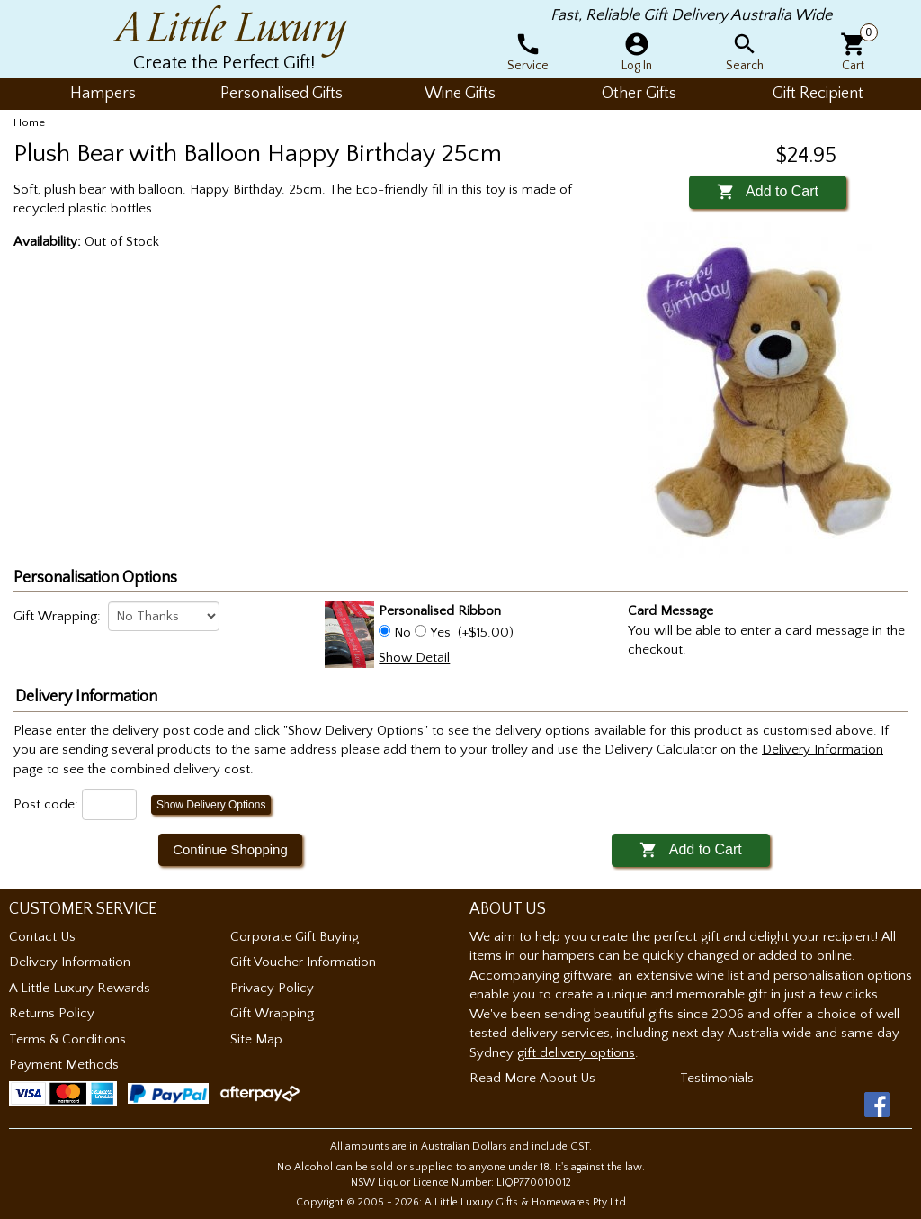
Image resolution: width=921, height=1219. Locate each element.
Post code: (45, 804)
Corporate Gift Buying (294, 936)
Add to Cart (767, 191)
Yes (440, 632)
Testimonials (717, 1078)
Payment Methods (64, 1064)
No (402, 632)
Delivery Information (69, 962)
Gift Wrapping (272, 1013)
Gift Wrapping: (57, 616)
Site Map (256, 1039)
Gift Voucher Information (303, 962)
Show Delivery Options (210, 805)
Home (29, 122)
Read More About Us (532, 1078)
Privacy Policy (272, 988)
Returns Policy (51, 1013)
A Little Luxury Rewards (79, 988)
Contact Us (42, 936)
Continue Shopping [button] (230, 849)
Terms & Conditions (67, 1039)
